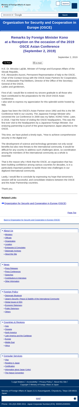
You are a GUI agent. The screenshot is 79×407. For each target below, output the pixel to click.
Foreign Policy (11, 291)
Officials (8, 238)
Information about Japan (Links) (18, 370)
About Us (8, 230)
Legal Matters (18, 382)
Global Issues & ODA (13, 302)
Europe (8, 339)
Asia (7, 326)
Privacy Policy (45, 382)
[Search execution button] (68, 15)
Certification (10, 366)
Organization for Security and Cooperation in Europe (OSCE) (35, 203)
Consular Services (13, 356)
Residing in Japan (12, 363)
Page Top (72, 212)
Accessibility (31, 382)
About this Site (11, 254)
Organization (10, 241)
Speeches (9, 275)
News (6, 264)
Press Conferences (13, 272)
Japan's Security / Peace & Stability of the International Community (32, 299)
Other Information (12, 281)
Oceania (8, 329)
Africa (7, 346)
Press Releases (11, 268)
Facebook (60, 8)
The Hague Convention (14, 373)
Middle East (10, 342)
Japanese (65, 3)
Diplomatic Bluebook (13, 296)
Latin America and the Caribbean (18, 336)
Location (8, 244)
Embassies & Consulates (15, 248)
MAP (38, 398)
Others (8, 312)
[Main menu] (74, 6)
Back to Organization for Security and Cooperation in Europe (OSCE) (32, 220)
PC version (58, 4)
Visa (7, 360)
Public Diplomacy (12, 309)
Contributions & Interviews (15, 278)
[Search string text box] (30, 15)
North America (11, 333)
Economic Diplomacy (13, 305)
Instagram (64, 8)
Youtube (68, 8)
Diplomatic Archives (13, 251)
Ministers (8, 235)
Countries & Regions (14, 322)
